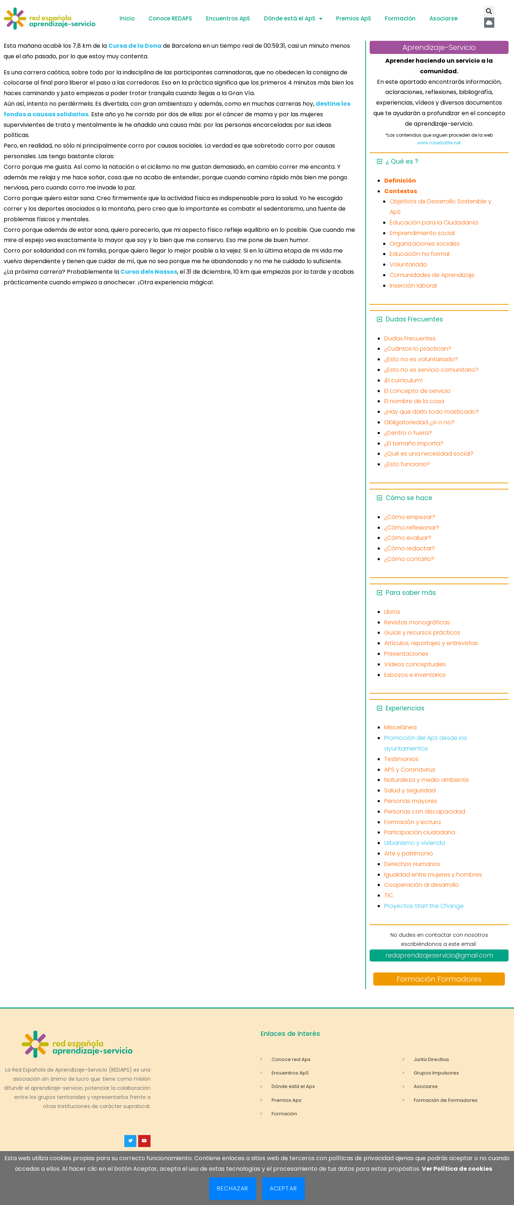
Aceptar (283, 1188)
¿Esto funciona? (407, 464)
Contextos (400, 191)
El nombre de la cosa (414, 401)
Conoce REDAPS (170, 18)
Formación (400, 18)
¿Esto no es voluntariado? (421, 359)
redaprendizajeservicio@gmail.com (439, 955)
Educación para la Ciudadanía (434, 222)
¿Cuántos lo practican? (417, 348)
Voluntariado (408, 264)
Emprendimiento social (422, 233)
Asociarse (443, 18)
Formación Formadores (439, 979)
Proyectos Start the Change (424, 906)
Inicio (127, 18)
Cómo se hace (409, 498)
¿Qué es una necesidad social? (429, 453)
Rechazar (233, 1188)
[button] (489, 11)
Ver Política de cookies (457, 1169)
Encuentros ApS (228, 18)
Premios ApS (353, 18)
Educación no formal (419, 254)
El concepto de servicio (417, 391)
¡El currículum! (403, 380)
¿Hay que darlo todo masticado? (431, 411)
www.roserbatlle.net (439, 143)
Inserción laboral (413, 285)
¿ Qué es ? (402, 161)
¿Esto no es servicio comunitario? (431, 370)
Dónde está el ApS (293, 18)
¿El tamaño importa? (413, 443)
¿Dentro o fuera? (408, 433)
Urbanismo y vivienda (414, 843)
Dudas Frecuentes (414, 319)
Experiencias (405, 708)
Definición (400, 180)
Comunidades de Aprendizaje (432, 275)
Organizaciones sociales (425, 243)
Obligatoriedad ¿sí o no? (419, 422)
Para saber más (411, 592)
